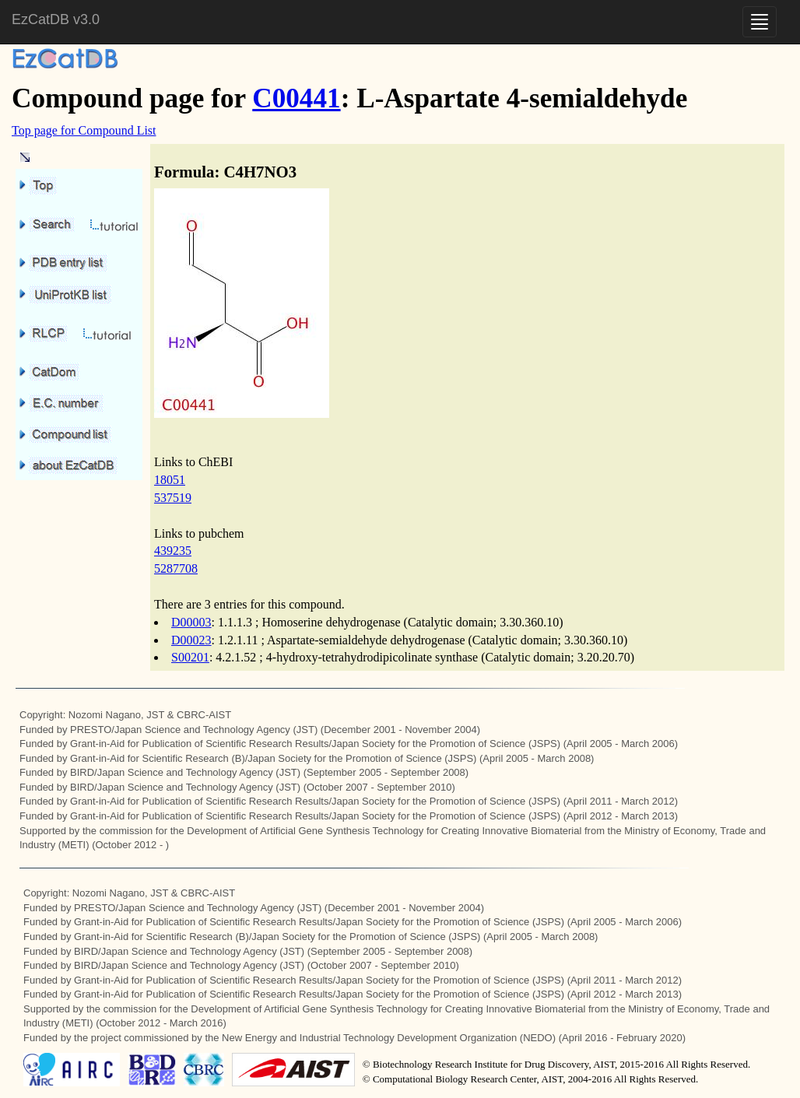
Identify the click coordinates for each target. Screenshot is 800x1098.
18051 (169, 479)
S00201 (190, 657)
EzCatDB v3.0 (56, 19)
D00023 (191, 640)
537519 (172, 497)
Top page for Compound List (84, 130)
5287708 (176, 568)
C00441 (296, 98)
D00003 (191, 622)
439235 (172, 550)
